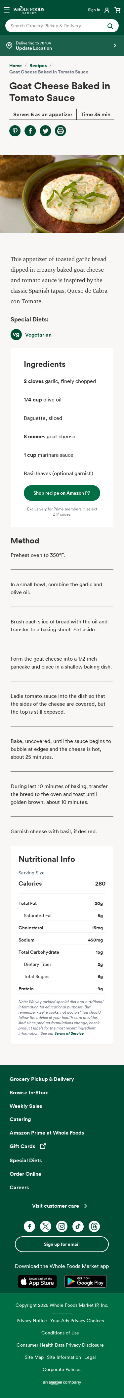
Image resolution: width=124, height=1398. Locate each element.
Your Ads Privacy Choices (77, 1320)
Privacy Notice (32, 1320)
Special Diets (26, 1160)
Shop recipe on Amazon (62, 493)
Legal (90, 1357)
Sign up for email (62, 1244)
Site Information (64, 1357)
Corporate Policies (62, 1369)
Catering (20, 1119)
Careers (19, 1187)
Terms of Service (69, 1033)
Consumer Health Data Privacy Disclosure (60, 1345)
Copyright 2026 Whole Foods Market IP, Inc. (62, 1305)
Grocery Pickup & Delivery (42, 1079)
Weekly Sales (26, 1106)
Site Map (34, 1357)
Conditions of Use (60, 1332)
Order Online (25, 1173)
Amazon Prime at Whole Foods (47, 1132)
